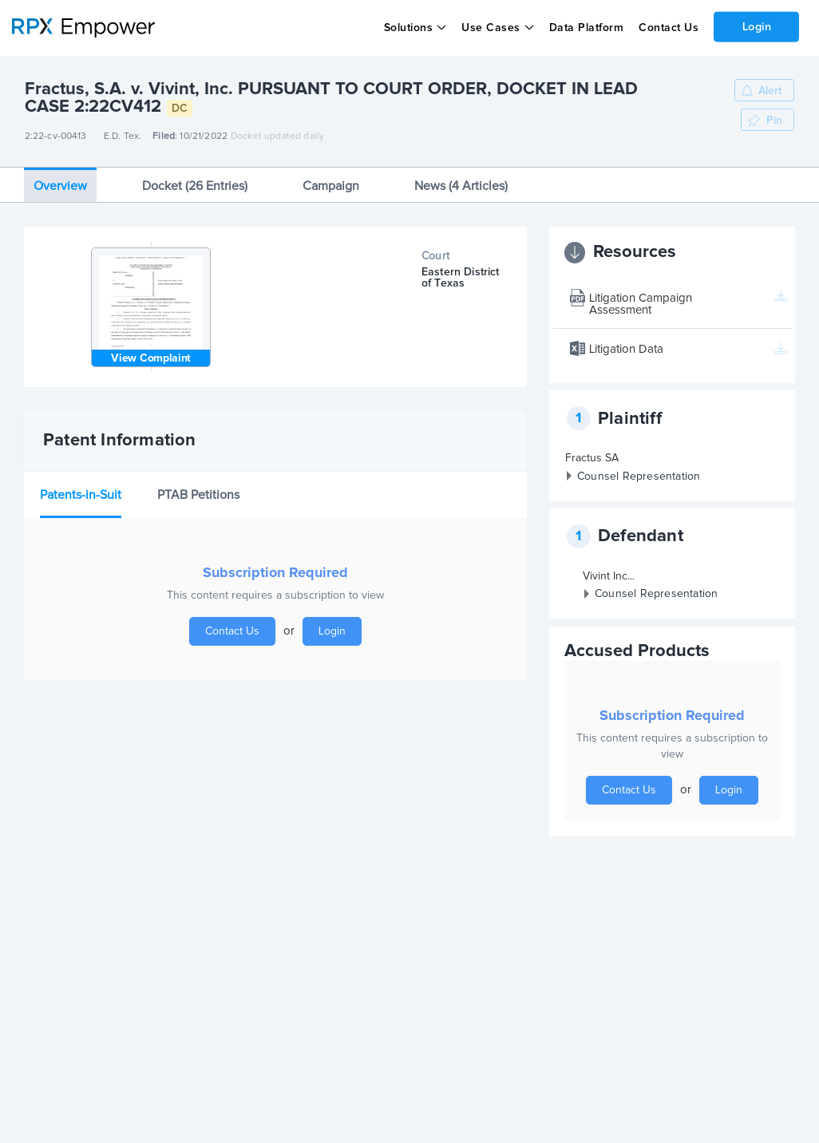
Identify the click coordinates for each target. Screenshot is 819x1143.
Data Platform (585, 28)
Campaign (331, 186)
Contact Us (668, 28)
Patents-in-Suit (80, 494)
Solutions (408, 28)
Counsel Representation (638, 476)
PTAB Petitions (198, 494)
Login (756, 26)
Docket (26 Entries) (194, 186)
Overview (60, 186)
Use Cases (490, 28)
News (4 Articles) (461, 186)
